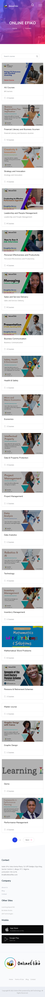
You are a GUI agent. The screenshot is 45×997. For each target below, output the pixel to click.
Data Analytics (10, 535)
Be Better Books (7, 910)
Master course (10, 706)
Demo (6, 784)
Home (14, 28)
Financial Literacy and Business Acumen (22, 129)
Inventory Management (14, 612)
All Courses (9, 87)
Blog (3, 891)
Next (28, 840)
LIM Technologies (7, 914)
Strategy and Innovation (14, 171)
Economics (8, 419)
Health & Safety (11, 380)
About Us (5, 887)
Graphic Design (11, 745)
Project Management (13, 496)
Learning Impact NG (8, 907)
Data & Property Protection (16, 457)
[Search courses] (18, 56)
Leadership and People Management (20, 213)
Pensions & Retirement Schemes (18, 689)
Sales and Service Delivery (16, 297)
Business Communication (15, 338)
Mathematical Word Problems (17, 650)
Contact (4, 894)
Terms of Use (19, 979)
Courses (28, 28)
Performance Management (16, 822)
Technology (9, 573)
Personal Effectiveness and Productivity (21, 255)
